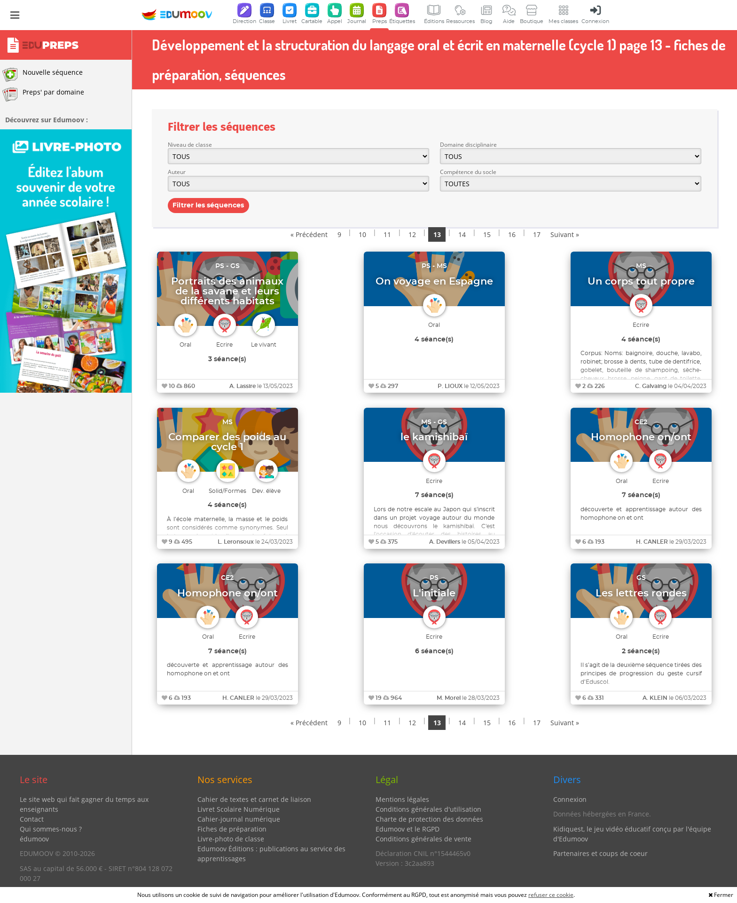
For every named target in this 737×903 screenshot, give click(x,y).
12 (412, 234)
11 (387, 234)
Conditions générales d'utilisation (428, 809)
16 (512, 234)
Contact (32, 819)
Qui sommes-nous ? (51, 828)
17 (537, 234)
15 (487, 234)
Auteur (177, 172)
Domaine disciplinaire (468, 145)
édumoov (34, 838)
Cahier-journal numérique (238, 819)
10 (362, 234)
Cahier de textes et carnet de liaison (254, 799)
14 (462, 234)
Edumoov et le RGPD (407, 828)
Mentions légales (402, 799)
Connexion (570, 799)
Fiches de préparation (232, 828)
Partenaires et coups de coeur (600, 853)
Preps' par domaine (43, 94)
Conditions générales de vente (423, 838)
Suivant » (564, 234)
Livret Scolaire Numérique (238, 809)
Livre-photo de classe (230, 838)
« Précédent (309, 234)
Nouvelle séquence (42, 74)
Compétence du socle (468, 172)
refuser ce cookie (550, 895)
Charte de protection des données (429, 819)
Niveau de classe (190, 145)
